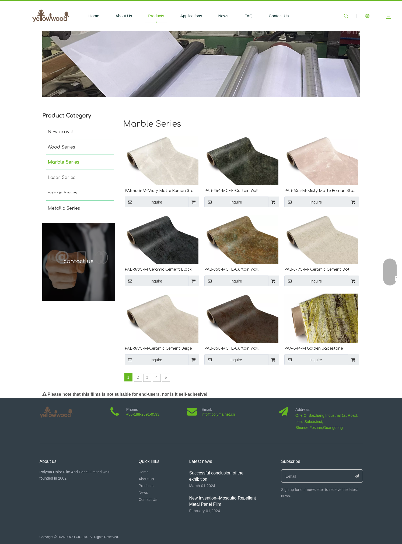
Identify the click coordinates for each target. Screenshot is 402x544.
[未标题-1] (201, 64)
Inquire (143, 202)
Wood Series (61, 147)
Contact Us (279, 15)
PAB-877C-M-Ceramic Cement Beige (158, 348)
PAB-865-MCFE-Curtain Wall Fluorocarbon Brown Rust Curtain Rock (237, 349)
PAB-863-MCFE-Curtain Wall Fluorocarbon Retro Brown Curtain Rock (237, 270)
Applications (191, 15)
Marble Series (63, 162)
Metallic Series (64, 208)
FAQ (248, 15)
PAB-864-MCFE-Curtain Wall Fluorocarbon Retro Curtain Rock (236, 191)
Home (94, 15)
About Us (124, 15)
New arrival (61, 131)
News (223, 15)
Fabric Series (62, 193)
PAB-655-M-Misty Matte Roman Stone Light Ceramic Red (321, 191)
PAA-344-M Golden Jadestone (313, 348)
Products (156, 15)
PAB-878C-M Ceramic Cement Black (158, 269)
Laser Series (61, 177)
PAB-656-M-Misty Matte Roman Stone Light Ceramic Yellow (161, 191)
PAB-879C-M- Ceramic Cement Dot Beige (316, 270)
